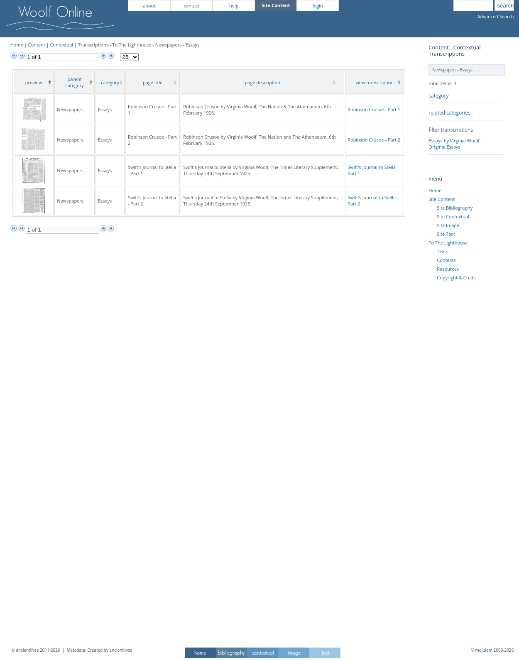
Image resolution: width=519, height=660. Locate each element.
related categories (449, 112)
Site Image (448, 225)
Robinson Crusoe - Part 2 (374, 140)
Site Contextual (453, 216)
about (149, 5)
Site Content (441, 199)
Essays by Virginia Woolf (453, 140)
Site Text (446, 234)
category (438, 95)
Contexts (446, 260)
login (318, 5)
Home (16, 45)
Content (36, 45)
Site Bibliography (454, 208)
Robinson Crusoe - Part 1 (374, 109)
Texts (442, 251)
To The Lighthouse (448, 243)
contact (191, 5)
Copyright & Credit (456, 277)
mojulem (483, 650)
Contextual (61, 45)
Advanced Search (495, 16)
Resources (448, 269)
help (233, 5)
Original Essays (444, 147)
